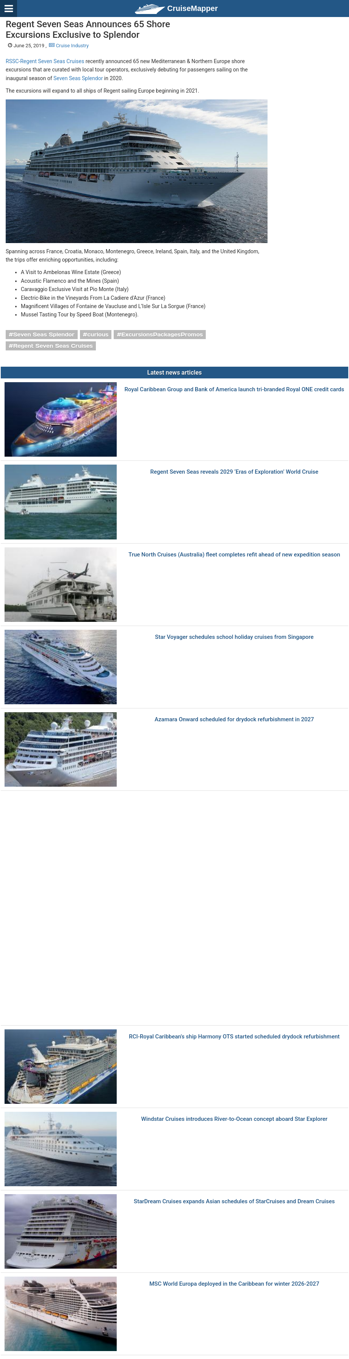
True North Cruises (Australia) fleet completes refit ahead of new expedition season (234, 555)
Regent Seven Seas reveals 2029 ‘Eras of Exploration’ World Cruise (234, 472)
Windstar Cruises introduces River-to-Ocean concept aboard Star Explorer (234, 1119)
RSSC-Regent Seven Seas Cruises (45, 61)
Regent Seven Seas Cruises (53, 345)
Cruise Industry (69, 45)
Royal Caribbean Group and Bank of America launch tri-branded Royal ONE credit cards (234, 389)
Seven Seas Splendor (78, 78)
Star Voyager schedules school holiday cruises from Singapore (234, 637)
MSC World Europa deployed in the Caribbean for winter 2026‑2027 (234, 1284)
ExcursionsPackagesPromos (162, 334)
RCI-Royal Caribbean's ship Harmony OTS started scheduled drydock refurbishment (234, 1037)
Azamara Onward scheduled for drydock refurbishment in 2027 (234, 719)
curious (97, 334)
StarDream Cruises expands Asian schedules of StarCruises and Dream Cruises (234, 1201)
